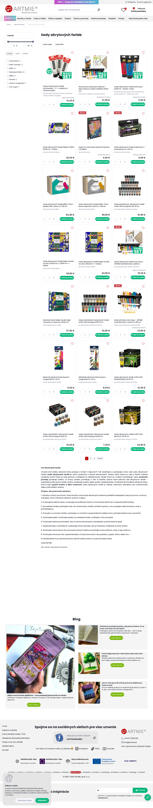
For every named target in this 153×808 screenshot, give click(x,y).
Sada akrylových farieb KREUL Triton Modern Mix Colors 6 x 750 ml (58, 207)
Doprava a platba (9, 736)
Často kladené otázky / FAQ (13, 740)
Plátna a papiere (55, 18)
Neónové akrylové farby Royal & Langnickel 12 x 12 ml (56, 383)
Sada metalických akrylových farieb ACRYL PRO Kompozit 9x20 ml (58, 441)
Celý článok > (34, 711)
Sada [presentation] (18, 54)
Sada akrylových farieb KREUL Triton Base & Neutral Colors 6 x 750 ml (94, 207)
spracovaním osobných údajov (119, 802)
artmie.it (142, 778)
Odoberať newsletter (57, 796)
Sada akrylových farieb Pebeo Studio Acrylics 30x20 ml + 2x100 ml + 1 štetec (58, 266)
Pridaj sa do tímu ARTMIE (12, 748)
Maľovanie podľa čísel (138, 18)
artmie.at (124, 778)
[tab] (9, 53)
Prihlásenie (132, 2)
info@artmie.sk (130, 748)
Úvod (8, 24)
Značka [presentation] (9, 54)
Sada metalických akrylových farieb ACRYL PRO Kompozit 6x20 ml (94, 441)
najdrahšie (59, 44)
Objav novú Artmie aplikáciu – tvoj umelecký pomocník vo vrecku (36, 701)
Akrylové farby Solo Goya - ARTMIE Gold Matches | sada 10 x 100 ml (129, 325)
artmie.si (56, 778)
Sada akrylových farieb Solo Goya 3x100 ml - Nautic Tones (129, 88)
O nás (4, 732)
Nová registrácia (145, 2)
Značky (121, 18)
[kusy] (49, 105)
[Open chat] (147, 797)
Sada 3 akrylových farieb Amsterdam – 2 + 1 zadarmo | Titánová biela (55, 89)
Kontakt (5, 756)
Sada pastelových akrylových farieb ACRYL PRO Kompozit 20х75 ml (130, 207)
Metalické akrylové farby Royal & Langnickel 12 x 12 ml (92, 383)
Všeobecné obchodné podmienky (16, 744)
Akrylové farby (19, 24)
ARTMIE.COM (75, 778)
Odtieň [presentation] (25, 54)
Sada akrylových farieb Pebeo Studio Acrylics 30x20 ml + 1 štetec (93, 266)
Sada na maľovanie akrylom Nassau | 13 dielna (91, 149)
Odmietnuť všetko (25, 800)
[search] (99, 11)
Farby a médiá (40, 18)
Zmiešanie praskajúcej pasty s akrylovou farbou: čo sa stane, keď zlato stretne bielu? (122, 633)
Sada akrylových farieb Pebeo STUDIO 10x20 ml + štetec (55, 149)
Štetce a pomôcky (81, 18)
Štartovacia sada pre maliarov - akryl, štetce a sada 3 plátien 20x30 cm (94, 89)
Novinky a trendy (24, 18)
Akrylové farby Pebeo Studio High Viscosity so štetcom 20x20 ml (57, 325)
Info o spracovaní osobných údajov (136, 752)
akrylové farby (65, 478)
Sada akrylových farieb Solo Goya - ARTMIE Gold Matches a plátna (129, 266)
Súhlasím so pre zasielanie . (120, 803)
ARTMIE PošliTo (8, 752)
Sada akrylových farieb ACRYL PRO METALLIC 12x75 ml (129, 441)
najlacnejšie (47, 44)
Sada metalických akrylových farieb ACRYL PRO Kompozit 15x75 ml (94, 325)
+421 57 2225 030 (131, 744)
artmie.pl (65, 778)
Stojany (68, 18)
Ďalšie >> (100, 464)
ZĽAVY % (10, 18)
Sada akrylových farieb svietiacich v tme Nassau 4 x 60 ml (129, 149)
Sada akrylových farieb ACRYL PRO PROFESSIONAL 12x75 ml (129, 383)
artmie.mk (115, 778)
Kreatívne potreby (98, 18)
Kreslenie (112, 18)
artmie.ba (86, 778)
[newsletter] (140, 796)
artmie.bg (105, 778)
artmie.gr (133, 778)
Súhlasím (42, 800)
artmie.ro (95, 778)
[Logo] (21, 9)
